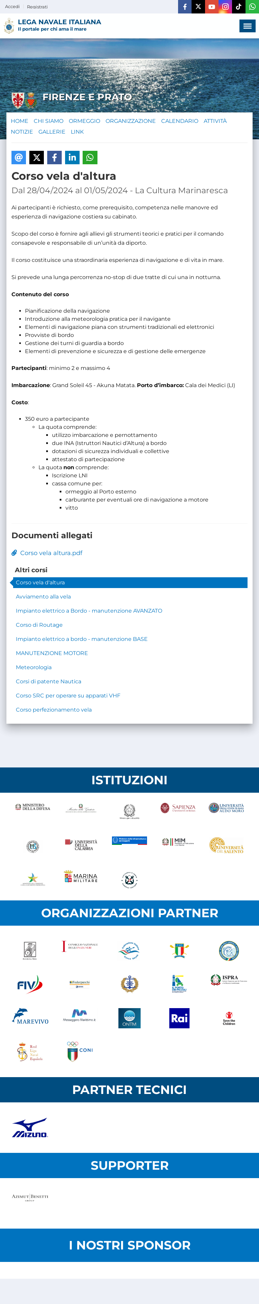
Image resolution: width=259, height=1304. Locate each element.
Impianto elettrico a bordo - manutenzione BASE (82, 639)
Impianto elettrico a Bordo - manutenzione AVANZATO (89, 611)
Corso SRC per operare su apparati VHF (68, 695)
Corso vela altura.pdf (46, 553)
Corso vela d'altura (40, 582)
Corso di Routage (39, 625)
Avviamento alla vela (43, 596)
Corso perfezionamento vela (54, 710)
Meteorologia (34, 667)
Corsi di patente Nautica (48, 681)
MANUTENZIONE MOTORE (52, 653)
